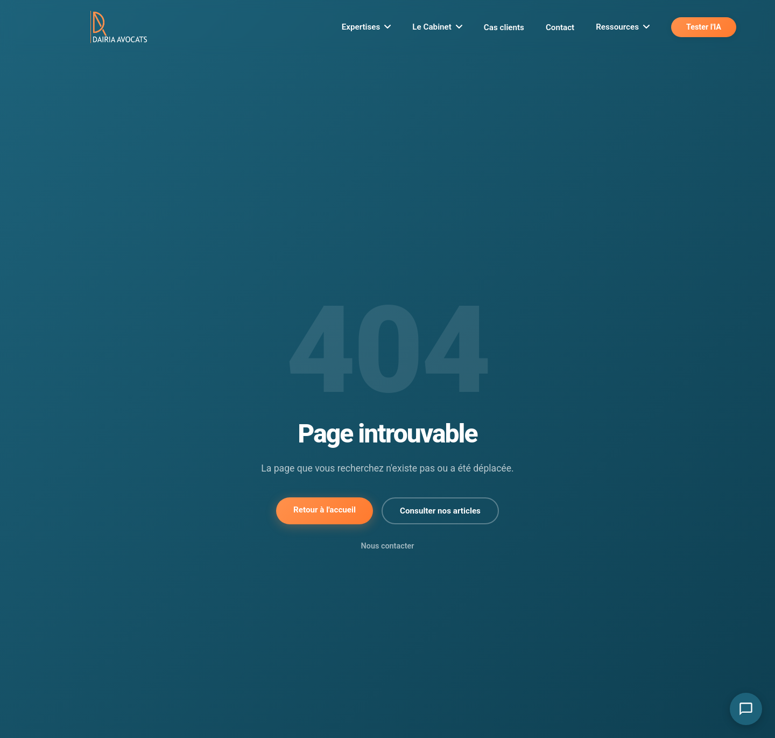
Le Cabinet (437, 27)
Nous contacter (387, 546)
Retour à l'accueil (324, 510)
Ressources (623, 27)
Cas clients (504, 27)
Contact (560, 27)
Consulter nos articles (440, 511)
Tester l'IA (703, 27)
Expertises (366, 27)
